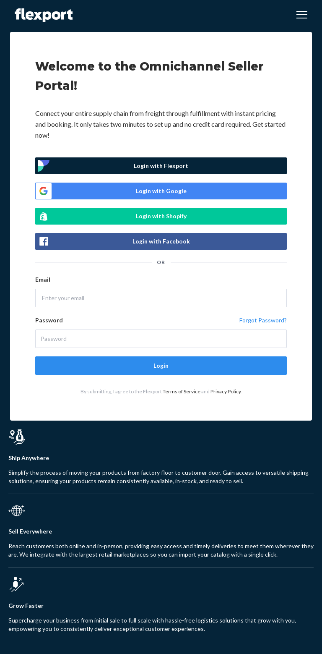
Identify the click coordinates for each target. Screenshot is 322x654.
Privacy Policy (225, 391)
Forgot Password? (263, 320)
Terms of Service (181, 391)
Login (161, 365)
